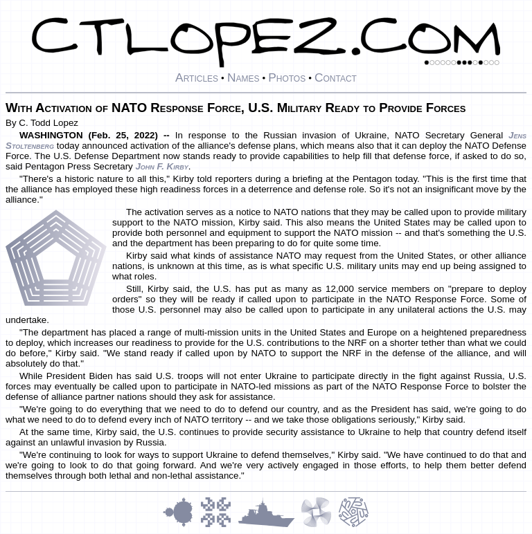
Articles (196, 77)
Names (243, 77)
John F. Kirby (161, 166)
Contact (335, 77)
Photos (286, 77)
